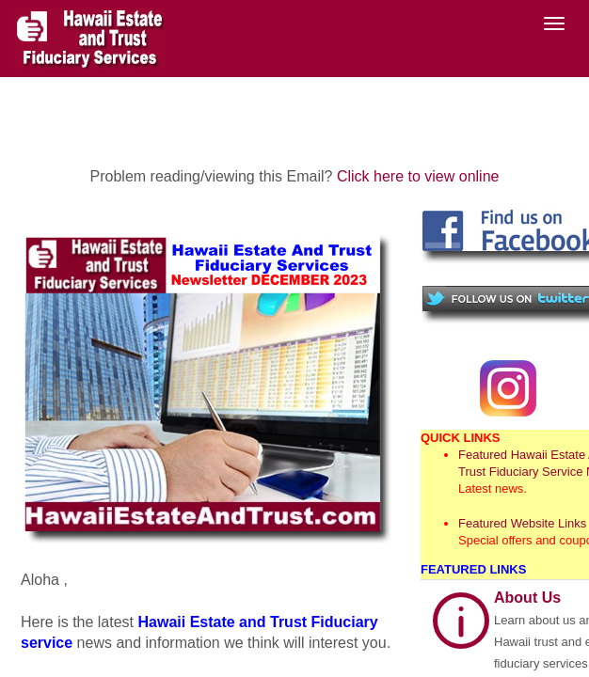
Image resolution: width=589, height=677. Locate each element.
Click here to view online (418, 176)
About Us (527, 598)
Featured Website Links (522, 523)
